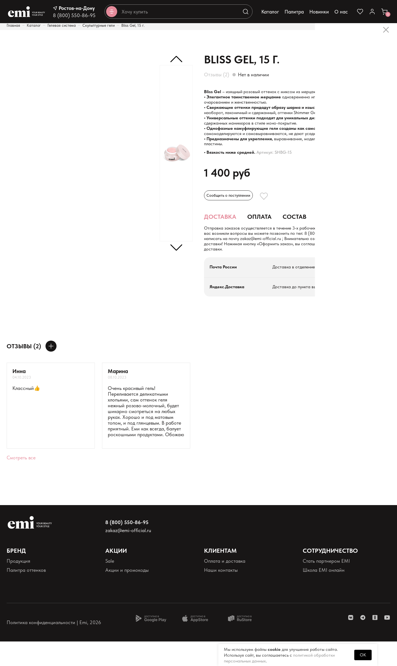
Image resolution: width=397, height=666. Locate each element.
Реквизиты (17, 613)
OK (363, 654)
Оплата (259, 238)
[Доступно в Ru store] (243, 642)
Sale (109, 585)
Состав (294, 238)
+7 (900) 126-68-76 (233, 262)
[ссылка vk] (350, 642)
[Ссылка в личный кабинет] (372, 11)
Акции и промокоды (127, 594)
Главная (13, 25)
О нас (341, 12)
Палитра (294, 12)
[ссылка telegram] (363, 642)
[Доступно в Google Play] (150, 642)
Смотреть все (21, 482)
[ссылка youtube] (387, 642)
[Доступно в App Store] (197, 642)
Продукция (18, 585)
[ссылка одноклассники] (375, 642)
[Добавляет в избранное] (279, 216)
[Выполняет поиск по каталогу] (245, 11)
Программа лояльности (131, 604)
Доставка (220, 238)
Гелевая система (61, 25)
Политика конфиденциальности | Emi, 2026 (54, 647)
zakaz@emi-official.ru (330, 262)
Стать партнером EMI (326, 585)
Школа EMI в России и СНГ (333, 604)
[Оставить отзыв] (51, 370)
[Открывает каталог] (111, 11)
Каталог (270, 12)
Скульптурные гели (98, 25)
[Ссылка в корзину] (384, 11)
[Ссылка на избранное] (360, 11)
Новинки (319, 12)
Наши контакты (221, 594)
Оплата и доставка (224, 585)
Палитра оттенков (26, 594)
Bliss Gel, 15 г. (132, 25)
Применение (337, 238)
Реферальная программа (330, 613)
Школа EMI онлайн (324, 594)
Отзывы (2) (216, 74)
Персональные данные (32, 604)
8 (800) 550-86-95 (74, 15)
